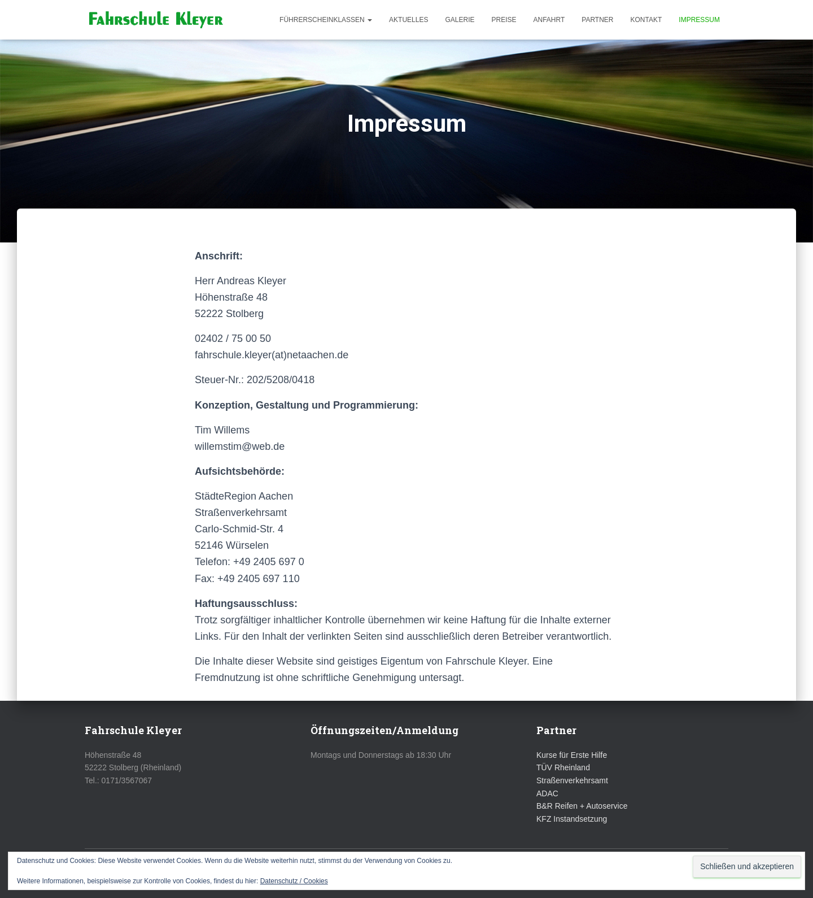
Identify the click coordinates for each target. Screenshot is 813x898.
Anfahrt (549, 20)
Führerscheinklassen (325, 20)
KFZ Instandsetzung (571, 818)
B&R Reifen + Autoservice (581, 805)
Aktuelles (408, 20)
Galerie (459, 20)
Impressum (699, 20)
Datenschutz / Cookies (294, 881)
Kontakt (646, 20)
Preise (503, 20)
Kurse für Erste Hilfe (571, 755)
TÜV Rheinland (563, 767)
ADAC (547, 793)
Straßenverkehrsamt (572, 780)
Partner (597, 20)
